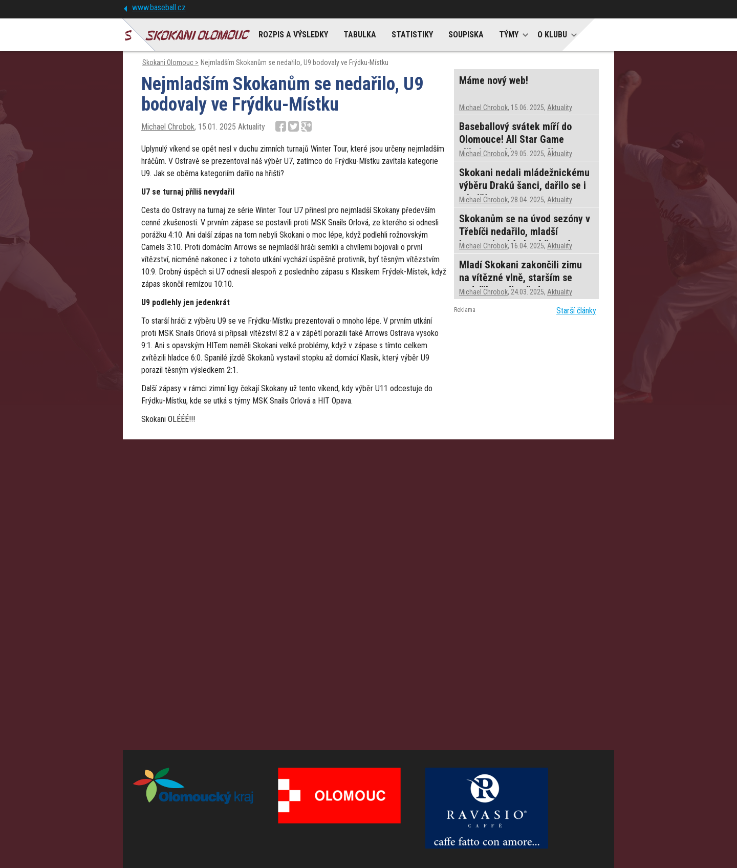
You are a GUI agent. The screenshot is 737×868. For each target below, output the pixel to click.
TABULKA (359, 34)
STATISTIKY (412, 34)
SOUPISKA (466, 34)
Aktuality (559, 107)
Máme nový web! (493, 80)
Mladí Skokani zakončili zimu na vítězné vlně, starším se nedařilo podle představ (520, 278)
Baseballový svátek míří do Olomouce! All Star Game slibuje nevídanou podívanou (518, 139)
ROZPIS (293, 34)
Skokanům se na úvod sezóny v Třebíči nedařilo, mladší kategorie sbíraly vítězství (524, 231)
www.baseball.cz (159, 7)
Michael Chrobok (167, 127)
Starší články (576, 310)
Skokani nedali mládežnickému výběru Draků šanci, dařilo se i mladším (524, 185)
